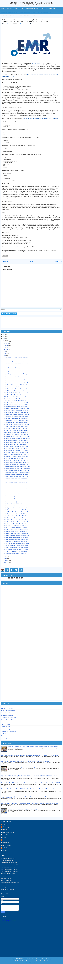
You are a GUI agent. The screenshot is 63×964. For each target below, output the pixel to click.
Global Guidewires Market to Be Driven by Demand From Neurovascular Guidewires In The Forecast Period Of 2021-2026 (29, 755)
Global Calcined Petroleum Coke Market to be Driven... (16, 464)
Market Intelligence (32, 8)
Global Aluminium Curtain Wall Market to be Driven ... (16, 387)
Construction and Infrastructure (8, 717)
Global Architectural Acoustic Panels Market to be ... (16, 492)
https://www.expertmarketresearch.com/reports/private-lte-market (40, 118)
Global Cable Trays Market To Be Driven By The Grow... (16, 549)
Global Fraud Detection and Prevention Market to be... (16, 357)
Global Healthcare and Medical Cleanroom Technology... (17, 436)
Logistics (3, 733)
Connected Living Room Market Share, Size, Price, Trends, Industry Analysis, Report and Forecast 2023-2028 (33, 746)
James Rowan (5, 840)
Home (2, 8)
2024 (4, 336)
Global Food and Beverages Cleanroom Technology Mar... (17, 438)
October (6, 345)
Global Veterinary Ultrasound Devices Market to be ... (16, 456)
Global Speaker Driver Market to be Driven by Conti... (16, 379)
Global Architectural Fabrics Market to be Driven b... (16, 490)
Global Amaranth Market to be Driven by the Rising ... (16, 420)
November (6, 343)
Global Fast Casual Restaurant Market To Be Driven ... (16, 442)
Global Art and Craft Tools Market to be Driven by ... (16, 488)
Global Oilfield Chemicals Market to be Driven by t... (16, 519)
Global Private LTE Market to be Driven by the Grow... (16, 418)
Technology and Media (24, 23)
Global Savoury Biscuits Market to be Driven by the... (16, 416)
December (6, 341)
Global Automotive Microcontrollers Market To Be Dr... (16, 402)
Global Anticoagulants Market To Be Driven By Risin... (16, 446)
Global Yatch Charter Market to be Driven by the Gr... (16, 377)
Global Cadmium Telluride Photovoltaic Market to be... (16, 480)
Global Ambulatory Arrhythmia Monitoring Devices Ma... (17, 414)
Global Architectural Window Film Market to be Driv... (16, 494)
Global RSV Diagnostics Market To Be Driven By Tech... (16, 470)
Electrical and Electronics (7, 722)
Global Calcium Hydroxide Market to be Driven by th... (16, 460)
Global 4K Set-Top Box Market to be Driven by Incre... (16, 369)
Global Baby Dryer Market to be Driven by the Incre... (16, 390)
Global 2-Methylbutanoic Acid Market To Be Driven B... (16, 428)
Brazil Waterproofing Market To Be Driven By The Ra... (16, 551)
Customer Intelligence (48, 8)
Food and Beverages (6, 729)
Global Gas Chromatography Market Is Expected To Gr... (17, 498)
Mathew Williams (6, 845)
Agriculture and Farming (7, 708)
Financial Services (5, 726)
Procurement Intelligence (9, 15)
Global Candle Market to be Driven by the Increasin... (16, 450)
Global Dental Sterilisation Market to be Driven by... (16, 448)
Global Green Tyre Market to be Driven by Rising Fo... (16, 440)
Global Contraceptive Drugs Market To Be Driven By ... (16, 517)
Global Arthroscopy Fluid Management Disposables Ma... (17, 486)
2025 (4, 334)
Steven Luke (5, 850)
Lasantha (33, 960)
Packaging (3, 735)
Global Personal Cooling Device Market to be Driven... (16, 381)
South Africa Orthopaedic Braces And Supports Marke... (17, 466)
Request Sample (24, 15)
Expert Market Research (8, 832)
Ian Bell (4, 837)
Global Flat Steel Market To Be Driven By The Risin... (16, 444)
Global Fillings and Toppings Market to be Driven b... (16, 482)
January (6, 562)
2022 (4, 340)
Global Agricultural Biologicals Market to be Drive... (16, 367)
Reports (9, 8)
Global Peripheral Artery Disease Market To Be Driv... (16, 496)
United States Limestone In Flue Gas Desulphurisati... (16, 474)
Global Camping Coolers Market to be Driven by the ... (16, 452)
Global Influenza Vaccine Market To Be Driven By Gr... (16, 515)
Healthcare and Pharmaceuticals (8, 731)
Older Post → (58, 261)
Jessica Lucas (5, 842)
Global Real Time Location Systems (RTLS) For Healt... (16, 430)
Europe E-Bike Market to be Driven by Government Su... (16, 511)
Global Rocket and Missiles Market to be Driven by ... (16, 458)
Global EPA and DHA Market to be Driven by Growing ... (17, 394)
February (6, 560)
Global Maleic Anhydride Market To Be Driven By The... (16, 523)
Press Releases (18, 8)
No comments (34, 23)
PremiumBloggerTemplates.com (43, 960)
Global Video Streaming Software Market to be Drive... (16, 359)
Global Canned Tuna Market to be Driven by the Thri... (16, 412)
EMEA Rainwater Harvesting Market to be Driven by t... (16, 432)
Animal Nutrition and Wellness (8, 710)
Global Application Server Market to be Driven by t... (16, 509)
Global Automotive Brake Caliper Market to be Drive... (16, 506)
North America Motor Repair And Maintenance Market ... (17, 500)
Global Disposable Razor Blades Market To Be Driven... (17, 513)
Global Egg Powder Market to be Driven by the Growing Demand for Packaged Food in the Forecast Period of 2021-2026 (29, 803)
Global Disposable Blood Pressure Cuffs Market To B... (17, 468)
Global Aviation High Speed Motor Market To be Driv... (16, 529)
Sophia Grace (5, 847)
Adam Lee (4, 824)
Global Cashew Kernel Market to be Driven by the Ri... (16, 365)
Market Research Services (27, 12)
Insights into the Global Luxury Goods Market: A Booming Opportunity (24, 767)
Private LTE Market (36, 63)
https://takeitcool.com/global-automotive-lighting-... (16, 398)
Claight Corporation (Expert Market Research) (31, 2)
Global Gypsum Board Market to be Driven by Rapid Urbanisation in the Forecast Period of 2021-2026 (25, 761)
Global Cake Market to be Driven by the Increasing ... (16, 478)
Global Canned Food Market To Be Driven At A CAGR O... (17, 472)
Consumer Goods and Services (8, 719)
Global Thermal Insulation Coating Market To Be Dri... (16, 404)
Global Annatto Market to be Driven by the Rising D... (16, 539)
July (5, 351)
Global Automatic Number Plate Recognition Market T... (17, 547)
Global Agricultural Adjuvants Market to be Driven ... (16, 371)
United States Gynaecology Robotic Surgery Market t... (16, 454)
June (5, 353)
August (6, 349)
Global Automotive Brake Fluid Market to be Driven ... (16, 503)
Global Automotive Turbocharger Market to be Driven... (16, 408)
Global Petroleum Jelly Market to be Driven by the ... (16, 422)
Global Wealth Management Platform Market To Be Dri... (17, 543)
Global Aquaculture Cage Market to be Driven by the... (16, 508)
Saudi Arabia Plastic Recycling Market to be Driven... (16, 400)
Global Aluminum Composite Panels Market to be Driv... (17, 424)
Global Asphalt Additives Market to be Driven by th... (16, 537)
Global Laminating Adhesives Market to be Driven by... (16, 383)
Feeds (33, 15)
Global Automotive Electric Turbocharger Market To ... (16, 533)
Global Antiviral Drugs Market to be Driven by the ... (16, 541)
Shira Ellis (7, 23)
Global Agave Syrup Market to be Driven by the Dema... (16, 373)
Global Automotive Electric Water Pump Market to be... (16, 521)
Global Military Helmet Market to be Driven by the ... (16, 406)
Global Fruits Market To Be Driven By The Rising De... (16, 525)
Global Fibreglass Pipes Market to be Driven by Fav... (16, 363)
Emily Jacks (5, 829)
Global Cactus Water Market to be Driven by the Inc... (16, 484)
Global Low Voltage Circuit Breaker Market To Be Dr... (16, 545)
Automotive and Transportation (8, 713)
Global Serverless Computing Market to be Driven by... (16, 410)
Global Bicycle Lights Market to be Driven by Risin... (16, 384)
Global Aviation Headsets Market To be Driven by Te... (16, 531)
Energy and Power (5, 724)
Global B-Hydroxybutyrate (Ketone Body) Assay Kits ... (16, 502)
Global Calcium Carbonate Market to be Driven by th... (16, 462)
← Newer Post (4, 261)
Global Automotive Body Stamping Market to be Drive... (17, 535)
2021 (4, 565)
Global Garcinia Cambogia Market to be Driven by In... (16, 392)
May (5, 355)
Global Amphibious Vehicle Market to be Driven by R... (16, 375)
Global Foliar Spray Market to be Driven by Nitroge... (16, 361)
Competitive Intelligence (9, 12)
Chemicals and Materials (7, 715)
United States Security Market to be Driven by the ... (16, 396)
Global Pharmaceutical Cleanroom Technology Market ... (17, 388)
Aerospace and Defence (7, 706)
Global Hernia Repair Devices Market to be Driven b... (16, 434)
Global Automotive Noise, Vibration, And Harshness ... (16, 426)
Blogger (50, 958)
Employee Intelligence (44, 12)
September (6, 347)
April (5, 556)
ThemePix (19, 960)
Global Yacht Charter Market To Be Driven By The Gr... (16, 476)
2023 (4, 338)
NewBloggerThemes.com (32, 962)
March (5, 558)
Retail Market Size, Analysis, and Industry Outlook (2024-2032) (22, 809)
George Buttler (5, 834)
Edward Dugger (6, 827)
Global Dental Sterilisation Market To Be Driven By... (16, 527)
